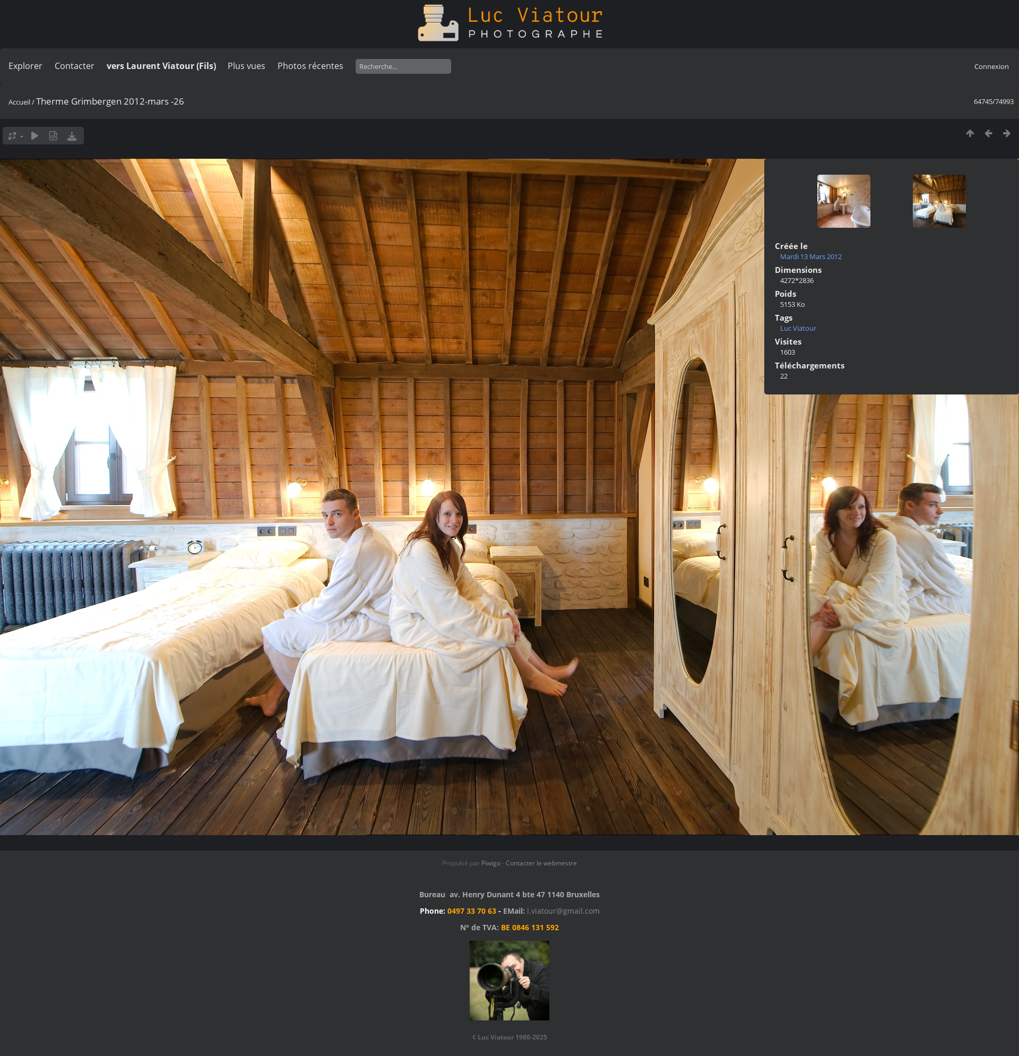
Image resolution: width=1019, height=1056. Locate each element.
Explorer (25, 66)
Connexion (991, 66)
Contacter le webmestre (541, 863)
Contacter (74, 66)
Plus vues (246, 66)
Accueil (19, 102)
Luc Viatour (798, 328)
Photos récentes (310, 66)
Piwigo (490, 863)
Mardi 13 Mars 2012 (811, 256)
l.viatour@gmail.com (563, 911)
